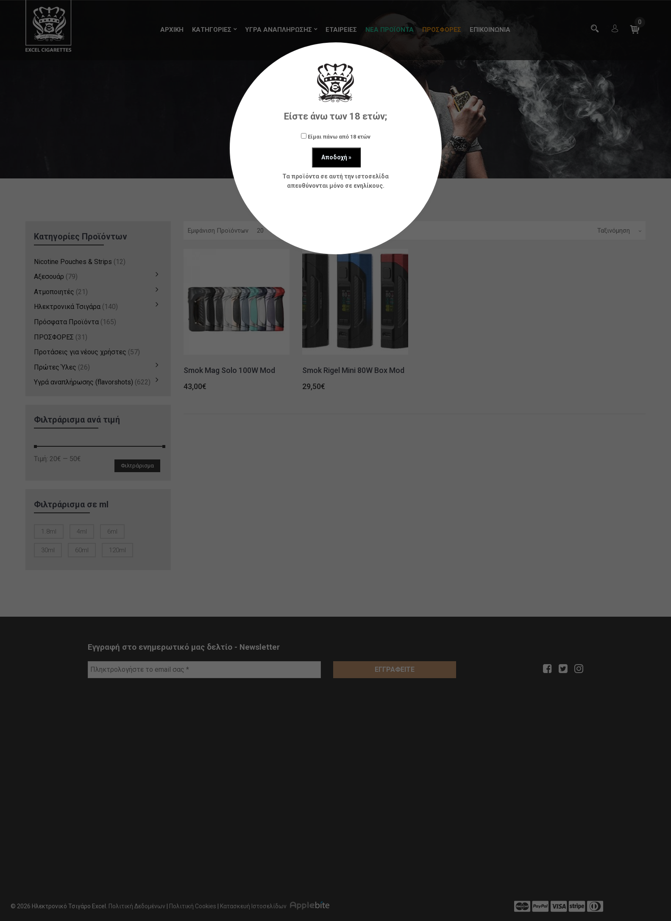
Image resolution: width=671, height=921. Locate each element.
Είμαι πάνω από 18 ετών (335, 136)
